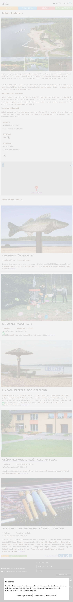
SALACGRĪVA (27, 8)
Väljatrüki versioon (19, 556)
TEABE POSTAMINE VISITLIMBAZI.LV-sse (13, 568)
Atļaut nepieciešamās (24, 596)
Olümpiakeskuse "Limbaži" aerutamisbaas (29, 459)
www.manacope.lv (65, 99)
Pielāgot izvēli (51, 596)
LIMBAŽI (45, 8)
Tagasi (5, 556)
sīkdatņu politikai (30, 590)
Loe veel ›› (12, 269)
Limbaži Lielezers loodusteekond (24, 390)
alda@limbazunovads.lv (25, 104)
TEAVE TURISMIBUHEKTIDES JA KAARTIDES (14, 571)
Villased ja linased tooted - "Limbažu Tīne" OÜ (33, 528)
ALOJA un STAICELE (64, 8)
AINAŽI (9, 8)
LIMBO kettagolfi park (17, 324)
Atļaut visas (39, 596)
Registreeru (63, 575)
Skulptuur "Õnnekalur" (18, 255)
